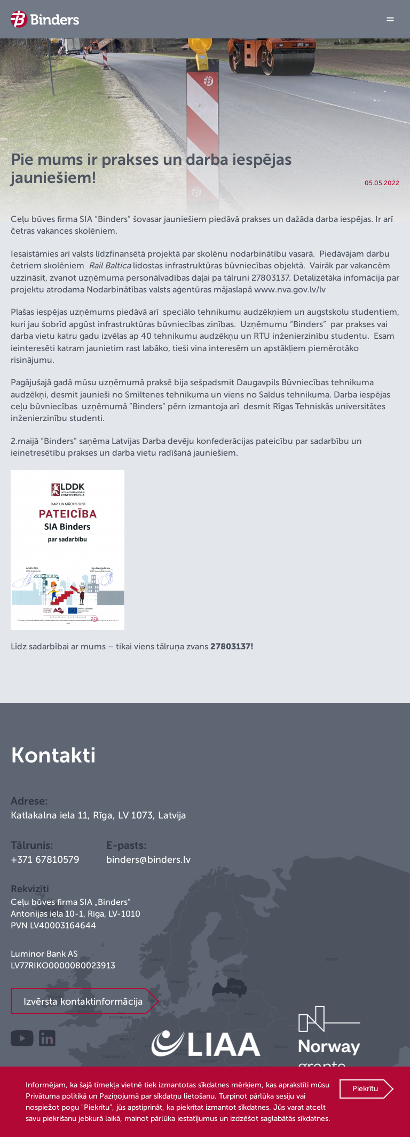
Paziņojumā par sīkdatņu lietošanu (157, 1096)
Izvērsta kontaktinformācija (83, 1001)
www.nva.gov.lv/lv (290, 290)
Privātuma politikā (56, 1096)
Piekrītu (365, 1089)
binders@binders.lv (148, 859)
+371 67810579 (45, 859)
